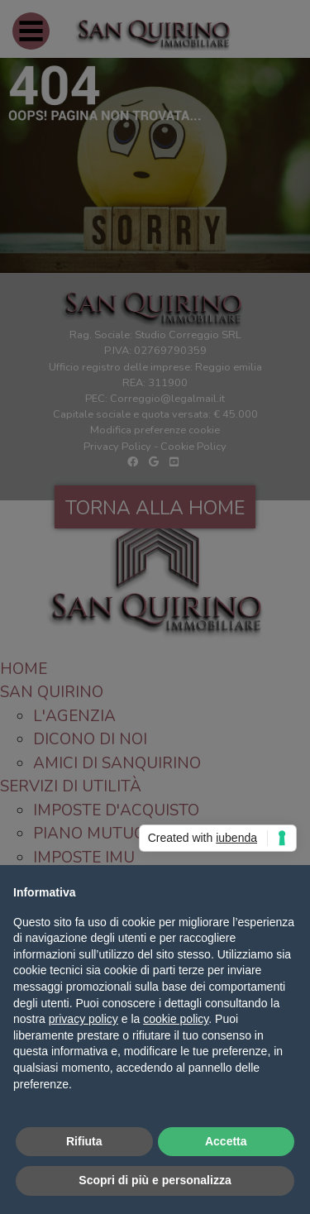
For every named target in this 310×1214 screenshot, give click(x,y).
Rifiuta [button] (84, 1141)
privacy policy (83, 1018)
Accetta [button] (226, 1141)
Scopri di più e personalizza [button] (155, 1180)
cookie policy (175, 1018)
